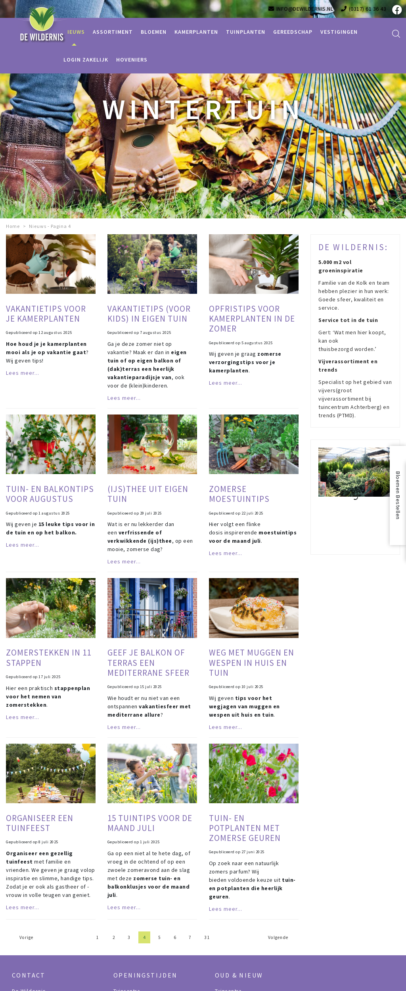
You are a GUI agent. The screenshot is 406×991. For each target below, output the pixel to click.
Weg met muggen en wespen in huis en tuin (251, 662)
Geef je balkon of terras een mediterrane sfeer (148, 662)
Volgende (278, 937)
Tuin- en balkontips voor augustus (50, 494)
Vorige (26, 937)
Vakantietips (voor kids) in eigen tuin (149, 313)
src (396, 34)
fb (396, 10)
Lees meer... (22, 372)
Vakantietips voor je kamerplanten (46, 313)
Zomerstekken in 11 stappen (48, 657)
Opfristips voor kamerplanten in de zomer (252, 318)
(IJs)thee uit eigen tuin (147, 494)
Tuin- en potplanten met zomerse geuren (245, 828)
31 (207, 937)
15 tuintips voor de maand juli (149, 823)
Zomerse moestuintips (239, 494)
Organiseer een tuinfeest (39, 823)
